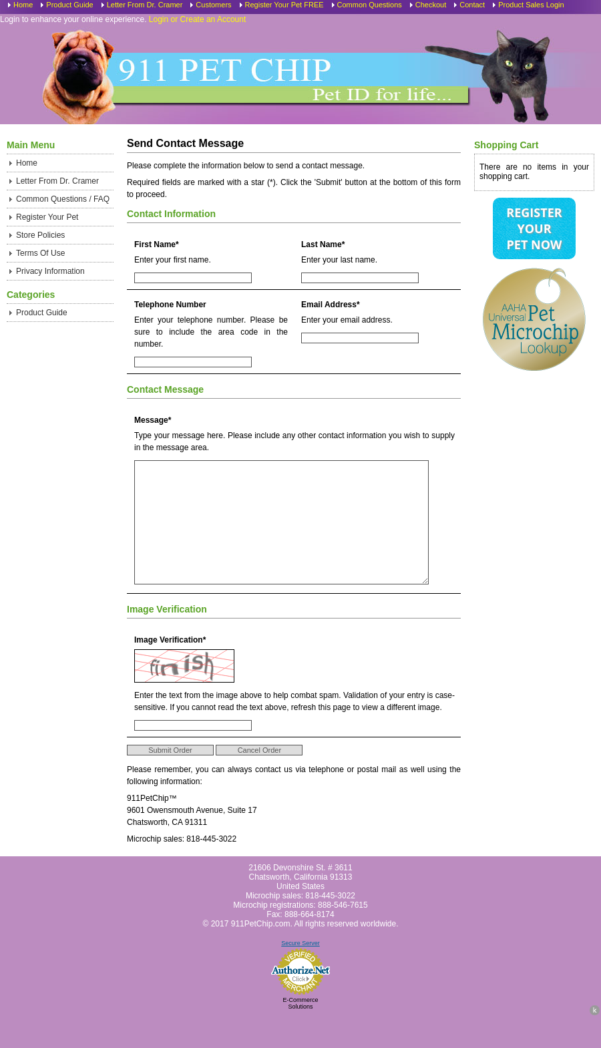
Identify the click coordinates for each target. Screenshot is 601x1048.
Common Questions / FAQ (63, 199)
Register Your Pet (47, 217)
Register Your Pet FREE (284, 5)
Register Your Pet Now (534, 228)
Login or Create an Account (197, 19)
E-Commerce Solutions (300, 1033)
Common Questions (369, 5)
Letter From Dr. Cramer (145, 5)
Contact (472, 5)
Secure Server (300, 973)
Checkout (430, 5)
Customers (213, 5)
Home (23, 5)
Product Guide (69, 5)
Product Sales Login (531, 5)
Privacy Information (50, 271)
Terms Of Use (40, 253)
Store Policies (40, 235)
